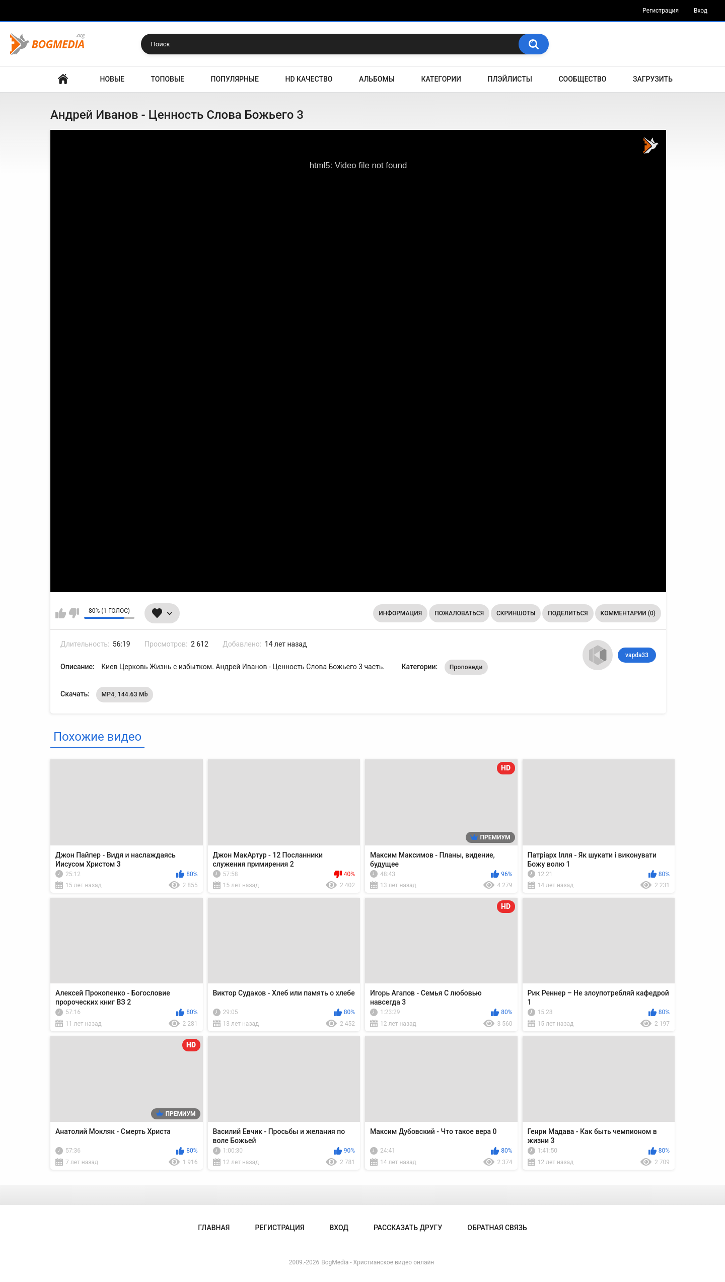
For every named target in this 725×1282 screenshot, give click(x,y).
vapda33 (636, 655)
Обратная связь (497, 1228)
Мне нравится (60, 613)
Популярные (235, 79)
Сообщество (582, 79)
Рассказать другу (408, 1228)
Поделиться (568, 613)
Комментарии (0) (628, 613)
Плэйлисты (510, 79)
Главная (63, 79)
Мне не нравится (73, 613)
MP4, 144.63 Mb (124, 694)
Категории (441, 79)
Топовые (167, 79)
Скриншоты (515, 613)
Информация (400, 613)
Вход (700, 10)
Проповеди (466, 667)
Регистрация (660, 10)
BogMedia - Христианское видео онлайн (377, 1262)
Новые (112, 79)
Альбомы (377, 79)
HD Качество (308, 79)
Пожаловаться (459, 613)
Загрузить (653, 79)
